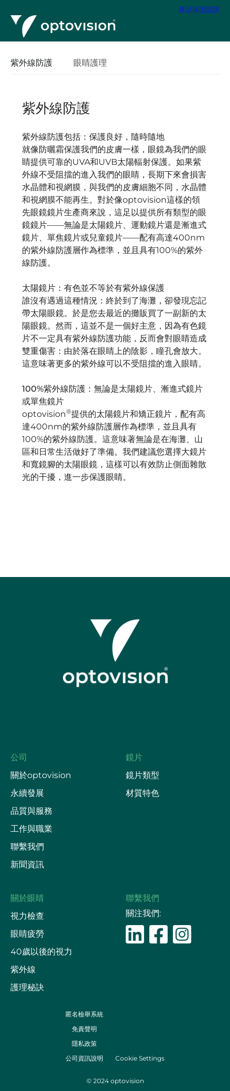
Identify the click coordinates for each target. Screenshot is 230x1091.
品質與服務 (31, 811)
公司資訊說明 (84, 1058)
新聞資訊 (27, 864)
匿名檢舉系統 (84, 1014)
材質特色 (142, 793)
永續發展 (27, 793)
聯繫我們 (27, 847)
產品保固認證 (199, 10)
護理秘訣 (27, 987)
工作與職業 (31, 829)
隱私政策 (84, 1043)
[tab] (36, 64)
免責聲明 (84, 1029)
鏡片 (134, 757)
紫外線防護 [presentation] (31, 63)
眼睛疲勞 (27, 934)
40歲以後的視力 (41, 952)
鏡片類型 (142, 775)
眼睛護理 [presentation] (90, 63)
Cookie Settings (140, 1058)
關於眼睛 (27, 898)
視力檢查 (27, 916)
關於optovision (40, 775)
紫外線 (23, 969)
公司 (18, 757)
